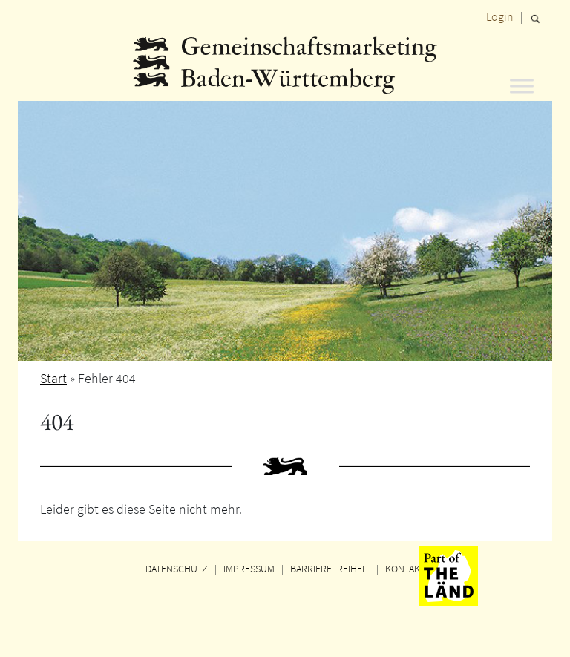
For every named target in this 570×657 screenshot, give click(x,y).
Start (53, 378)
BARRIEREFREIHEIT (330, 568)
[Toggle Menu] (522, 86)
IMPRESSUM (249, 568)
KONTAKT (405, 568)
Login (500, 16)
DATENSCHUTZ (176, 568)
